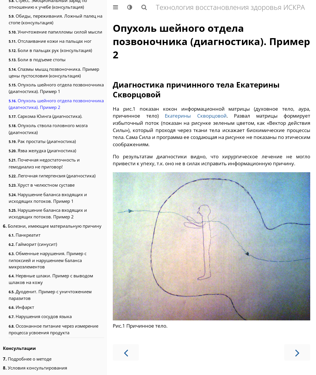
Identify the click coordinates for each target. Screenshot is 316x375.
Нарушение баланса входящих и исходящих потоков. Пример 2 (48, 213)
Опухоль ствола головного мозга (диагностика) (48, 128)
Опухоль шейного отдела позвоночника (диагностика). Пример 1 (56, 88)
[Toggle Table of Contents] (115, 7)
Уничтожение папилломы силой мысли (55, 32)
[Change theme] (130, 7)
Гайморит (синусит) (33, 244)
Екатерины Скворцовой (195, 115)
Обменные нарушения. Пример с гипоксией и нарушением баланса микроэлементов (47, 260)
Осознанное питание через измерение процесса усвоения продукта (53, 329)
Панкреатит (24, 235)
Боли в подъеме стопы (37, 59)
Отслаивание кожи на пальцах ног (50, 41)
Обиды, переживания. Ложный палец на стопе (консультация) (55, 19)
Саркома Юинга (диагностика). (45, 116)
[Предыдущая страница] (126, 352)
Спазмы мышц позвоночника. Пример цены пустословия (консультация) (54, 72)
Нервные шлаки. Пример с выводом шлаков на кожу (51, 279)
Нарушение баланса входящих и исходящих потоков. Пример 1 (48, 198)
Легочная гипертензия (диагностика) (52, 176)
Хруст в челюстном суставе (42, 185)
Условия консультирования (35, 368)
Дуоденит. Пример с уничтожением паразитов (50, 295)
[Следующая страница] (297, 352)
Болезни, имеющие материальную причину (52, 226)
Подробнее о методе (27, 359)
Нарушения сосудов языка (40, 316)
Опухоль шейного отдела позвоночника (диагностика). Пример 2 (56, 104)
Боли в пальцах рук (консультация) (50, 50)
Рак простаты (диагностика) (42, 141)
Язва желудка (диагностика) (42, 150)
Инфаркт (21, 307)
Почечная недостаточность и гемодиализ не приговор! (44, 163)
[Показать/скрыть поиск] (144, 7)
